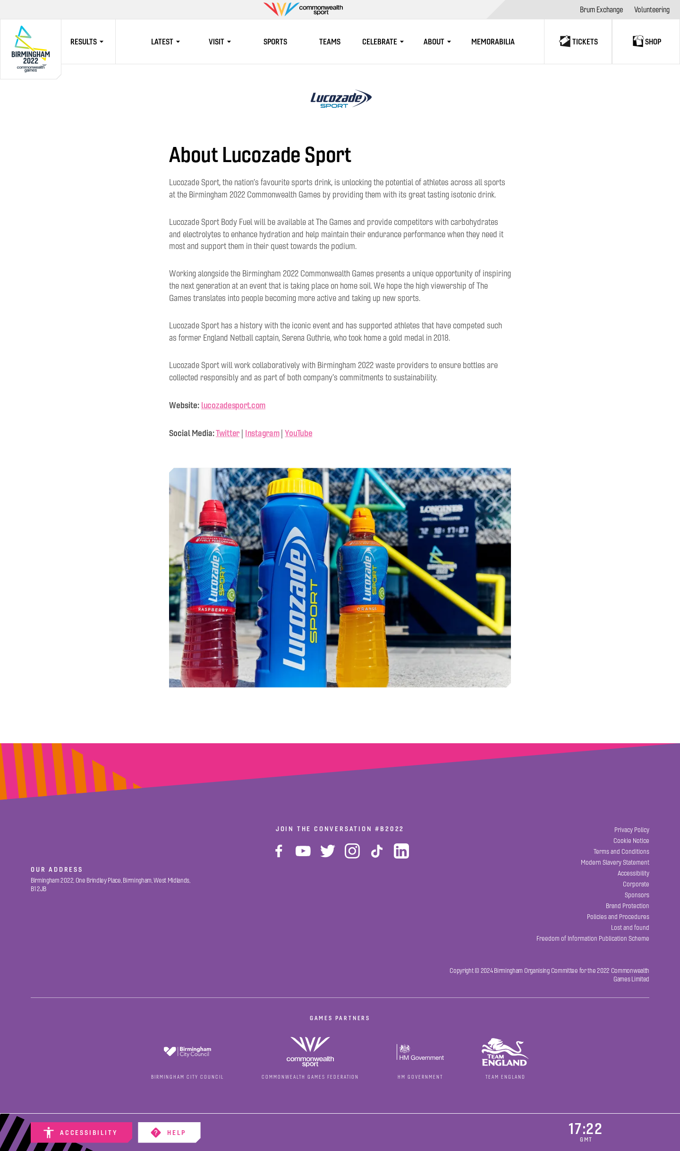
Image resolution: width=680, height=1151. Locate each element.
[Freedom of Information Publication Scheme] (592, 938)
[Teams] (330, 41)
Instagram (262, 433)
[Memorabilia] (493, 41)
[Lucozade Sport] (340, 99)
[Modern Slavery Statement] (615, 862)
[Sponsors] (637, 895)
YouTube (298, 433)
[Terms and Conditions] (621, 851)
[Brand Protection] (627, 906)
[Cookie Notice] (631, 840)
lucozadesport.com (233, 405)
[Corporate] (636, 884)
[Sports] (275, 41)
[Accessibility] (81, 1132)
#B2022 (389, 829)
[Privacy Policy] (631, 830)
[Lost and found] (630, 927)
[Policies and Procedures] (618, 916)
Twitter (227, 433)
